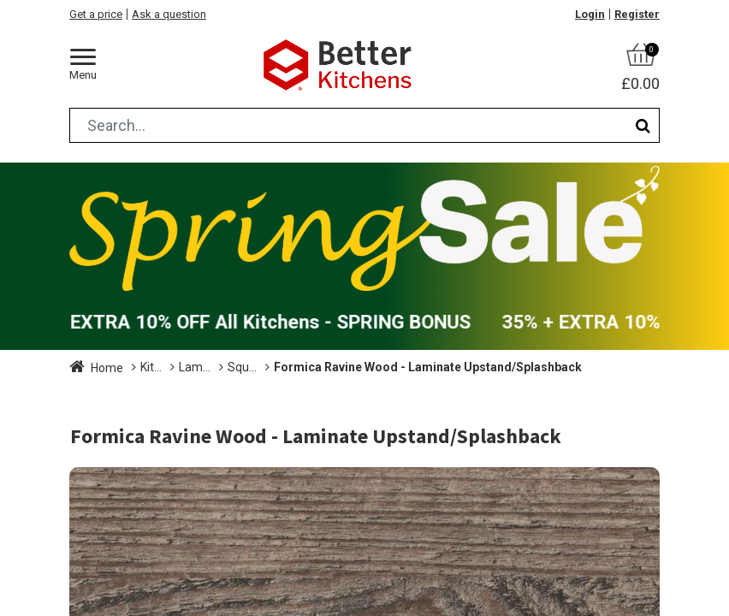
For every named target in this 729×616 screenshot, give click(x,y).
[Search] (643, 125)
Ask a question (169, 14)
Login (590, 14)
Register (637, 14)
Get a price (95, 14)
